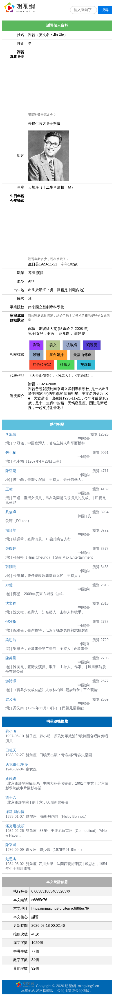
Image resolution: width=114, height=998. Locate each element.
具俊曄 (10, 512)
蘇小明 (10, 731)
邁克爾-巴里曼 (16, 764)
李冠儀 (10, 434)
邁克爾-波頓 (15, 826)
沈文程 (10, 603)
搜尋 (105, 10)
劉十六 (10, 797)
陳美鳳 (10, 658)
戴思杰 (10, 859)
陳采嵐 (10, 845)
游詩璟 (10, 681)
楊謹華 (10, 530)
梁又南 (10, 699)
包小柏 (10, 452)
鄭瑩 (9, 585)
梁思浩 (10, 640)
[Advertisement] (69, 81)
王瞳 (9, 489)
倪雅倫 (10, 621)
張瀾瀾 (10, 567)
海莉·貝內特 (14, 812)
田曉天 (10, 750)
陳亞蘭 (10, 471)
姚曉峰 (10, 779)
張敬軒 (10, 548)
